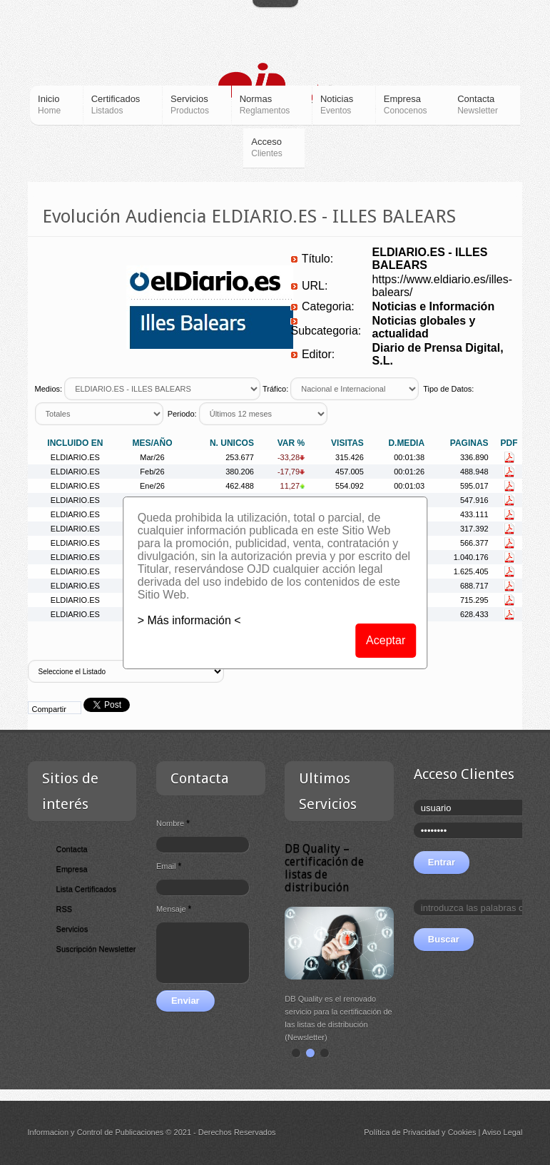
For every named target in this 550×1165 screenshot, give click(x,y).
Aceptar (385, 640)
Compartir (49, 709)
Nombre (173, 823)
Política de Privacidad (401, 1132)
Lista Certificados (86, 889)
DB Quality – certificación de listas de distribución (325, 868)
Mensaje (173, 909)
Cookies (462, 1132)
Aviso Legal (502, 1132)
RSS (64, 909)
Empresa (72, 869)
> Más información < (189, 620)
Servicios (72, 929)
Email (168, 866)
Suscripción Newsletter (96, 949)
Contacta (72, 849)
